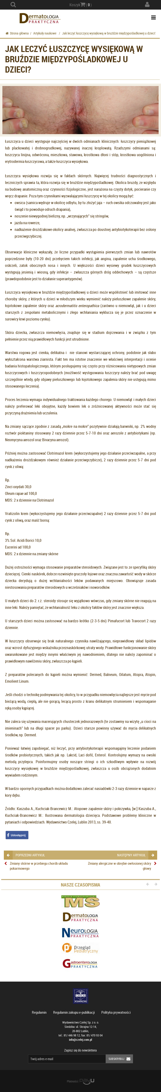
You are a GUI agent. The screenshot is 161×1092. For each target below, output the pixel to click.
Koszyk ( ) (80, 4)
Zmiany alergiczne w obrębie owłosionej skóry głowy (119, 866)
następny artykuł (135, 855)
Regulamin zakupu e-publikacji (74, 1012)
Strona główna (17, 33)
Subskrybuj (121, 1058)
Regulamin (39, 1012)
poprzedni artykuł (26, 855)
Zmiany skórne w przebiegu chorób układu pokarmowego (39, 866)
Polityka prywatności (116, 1012)
